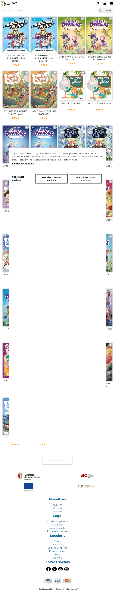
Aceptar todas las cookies (86, 179)
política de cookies (23, 163)
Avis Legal (57, 524)
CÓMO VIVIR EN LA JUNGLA (99, 103)
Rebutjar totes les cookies (51, 179)
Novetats (57, 544)
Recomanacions (57, 551)
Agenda (57, 557)
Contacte (57, 511)
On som (57, 508)
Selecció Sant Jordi (57, 548)
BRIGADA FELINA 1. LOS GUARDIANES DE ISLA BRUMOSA (43, 58)
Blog (57, 554)
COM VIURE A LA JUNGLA (71, 103)
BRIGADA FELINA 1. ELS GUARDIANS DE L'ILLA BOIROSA (15, 58)
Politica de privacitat (57, 531)
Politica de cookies (57, 528)
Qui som (57, 505)
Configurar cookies (46, 589)
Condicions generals (57, 521)
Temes (57, 541)
